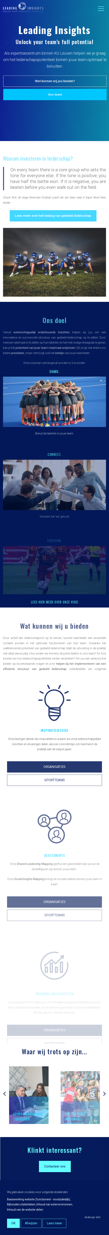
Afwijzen (31, 1223)
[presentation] (4, 1090)
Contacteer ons (68, 1166)
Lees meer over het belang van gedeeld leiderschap (53, 227)
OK (13, 1223)
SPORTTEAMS (54, 793)
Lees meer (54, 1223)
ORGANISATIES (54, 780)
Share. (54, 384)
